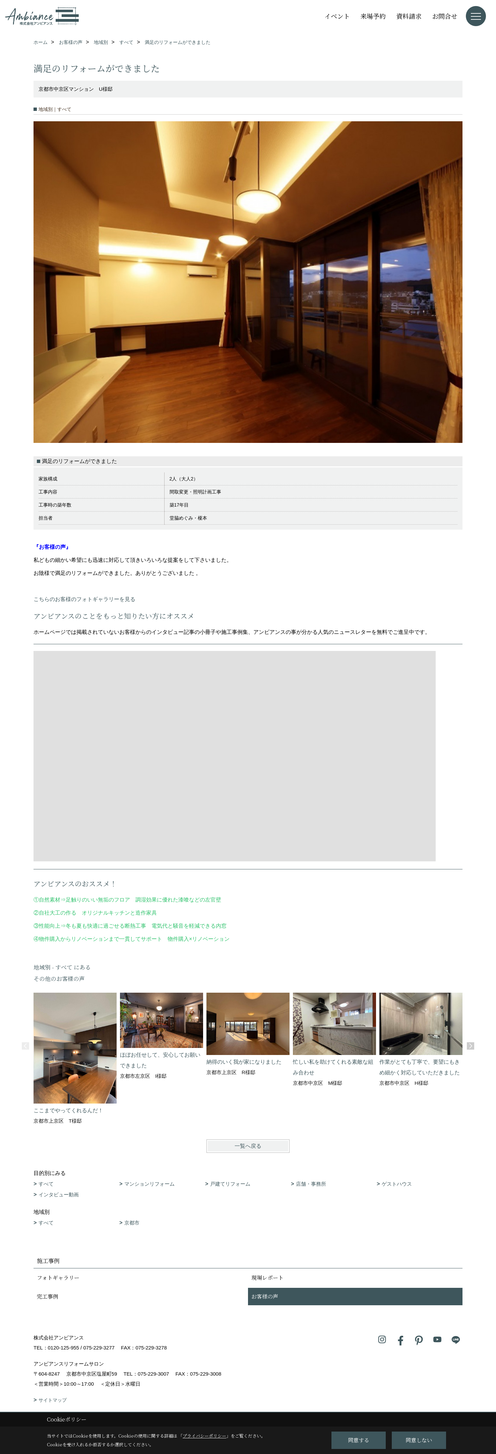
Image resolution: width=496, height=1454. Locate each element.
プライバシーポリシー (204, 1436)
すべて (46, 1184)
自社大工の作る (57, 913)
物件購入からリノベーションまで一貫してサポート (100, 939)
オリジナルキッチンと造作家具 (119, 913)
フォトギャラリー (58, 1277)
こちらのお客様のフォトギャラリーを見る (84, 599)
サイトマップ (53, 1400)
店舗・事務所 (311, 1184)
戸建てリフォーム (230, 1184)
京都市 (131, 1223)
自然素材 (49, 900)
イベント (337, 15)
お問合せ (444, 15)
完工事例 (47, 1296)
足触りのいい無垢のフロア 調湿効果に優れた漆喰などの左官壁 (146, 900)
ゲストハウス (397, 1184)
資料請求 (409, 15)
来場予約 (373, 15)
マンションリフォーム (149, 1184)
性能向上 (49, 926)
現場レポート (267, 1277)
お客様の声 (264, 1296)
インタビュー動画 (59, 1194)
